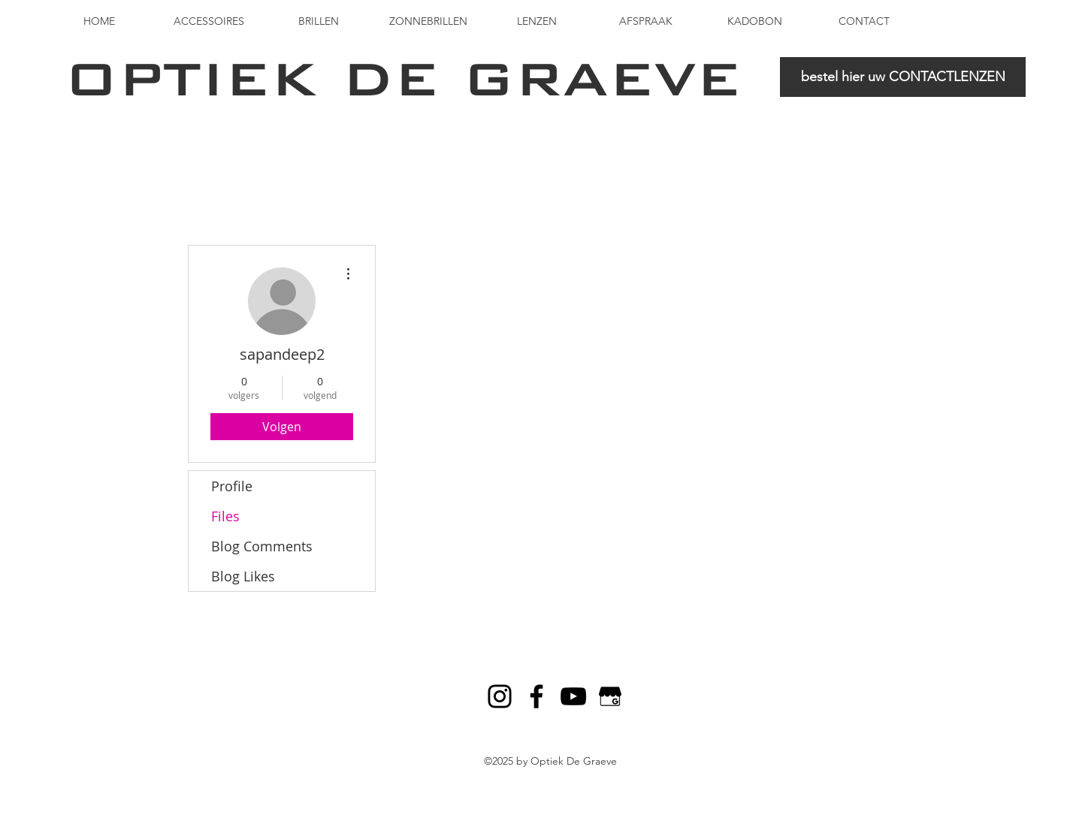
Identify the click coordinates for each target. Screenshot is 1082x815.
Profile (231, 486)
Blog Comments (262, 546)
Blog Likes (243, 576)
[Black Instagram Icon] (499, 696)
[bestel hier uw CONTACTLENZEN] (903, 77)
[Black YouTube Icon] (573, 696)
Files (225, 516)
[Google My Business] (610, 696)
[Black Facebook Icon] (536, 696)
